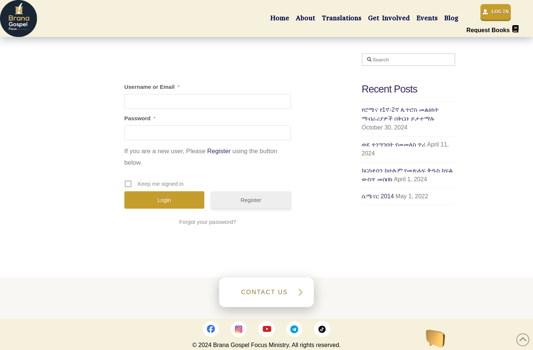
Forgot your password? (207, 222)
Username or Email (152, 87)
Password (139, 118)
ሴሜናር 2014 (378, 196)
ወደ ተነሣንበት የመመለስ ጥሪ (393, 144)
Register (219, 151)
